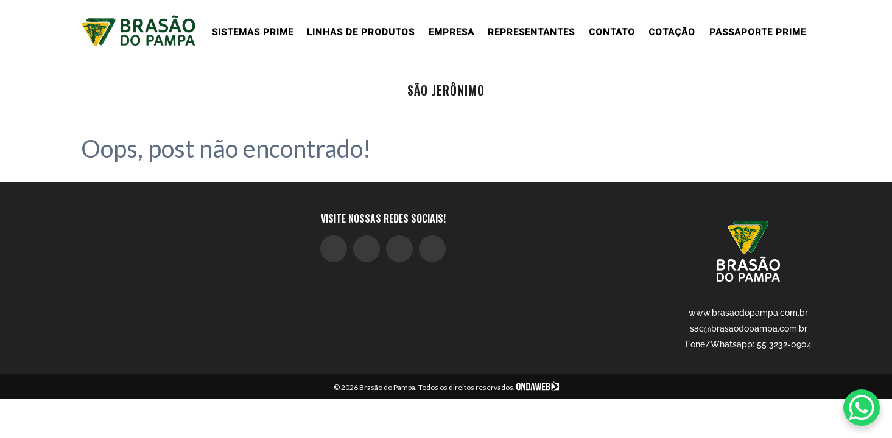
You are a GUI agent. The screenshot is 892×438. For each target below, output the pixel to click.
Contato (612, 32)
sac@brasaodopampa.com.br (748, 328)
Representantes (531, 32)
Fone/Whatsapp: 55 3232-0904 (749, 344)
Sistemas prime (252, 32)
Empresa (451, 32)
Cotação (671, 32)
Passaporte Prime (757, 32)
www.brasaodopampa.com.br (748, 313)
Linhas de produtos (361, 32)
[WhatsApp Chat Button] (861, 407)
